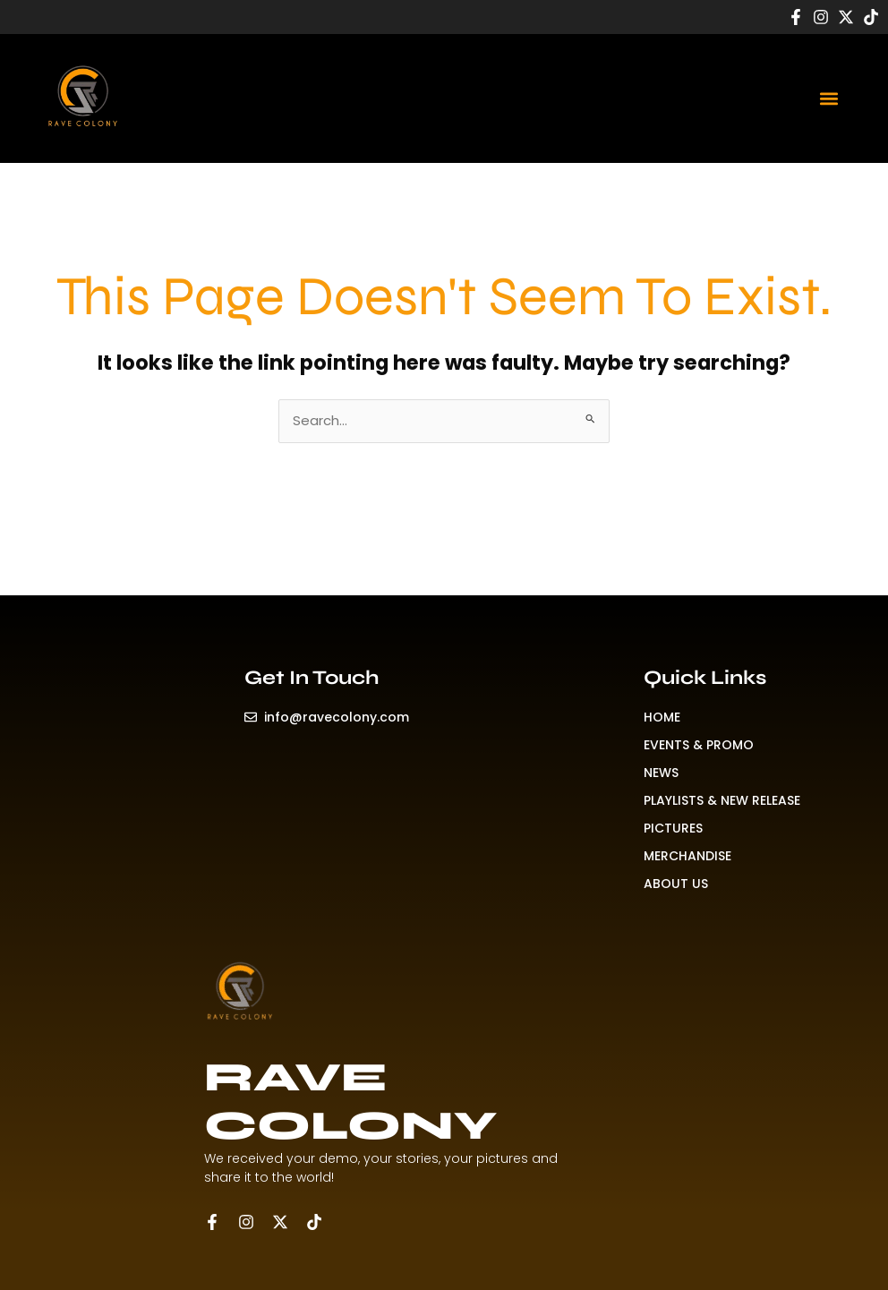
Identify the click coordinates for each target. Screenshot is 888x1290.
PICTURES (673, 828)
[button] (828, 98)
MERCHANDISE (687, 856)
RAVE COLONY (350, 1101)
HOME (662, 717)
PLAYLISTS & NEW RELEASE (722, 800)
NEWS (661, 773)
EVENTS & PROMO (699, 745)
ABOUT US (676, 884)
